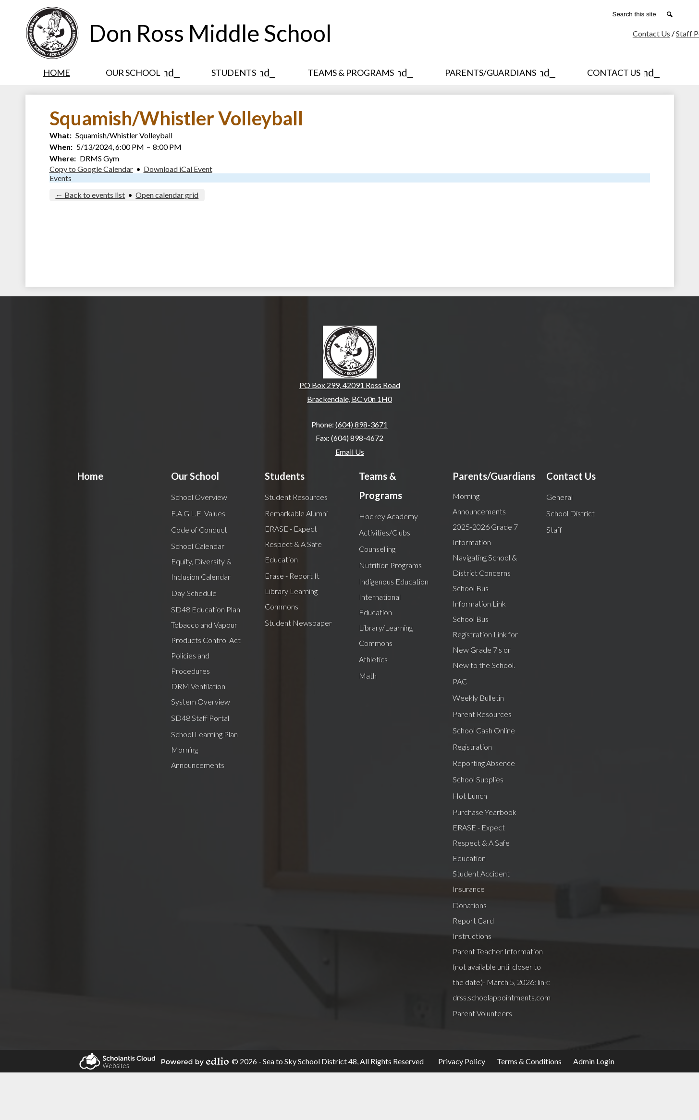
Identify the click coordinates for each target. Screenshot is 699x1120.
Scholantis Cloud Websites (116, 1061)
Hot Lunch (470, 795)
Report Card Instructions (473, 928)
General (559, 496)
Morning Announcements (197, 757)
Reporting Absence (484, 762)
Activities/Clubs (384, 532)
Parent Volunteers (482, 1013)
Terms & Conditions (529, 1061)
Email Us (349, 451)
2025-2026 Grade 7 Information (485, 534)
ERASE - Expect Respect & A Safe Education (293, 544)
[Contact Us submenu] (621, 72)
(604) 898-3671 (361, 424)
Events (60, 178)
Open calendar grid (166, 194)
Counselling (377, 548)
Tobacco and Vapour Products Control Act (206, 632)
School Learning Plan (204, 734)
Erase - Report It (292, 575)
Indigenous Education (394, 581)
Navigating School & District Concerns (485, 565)
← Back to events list (90, 194)
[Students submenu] (241, 72)
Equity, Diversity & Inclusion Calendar (201, 569)
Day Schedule (194, 592)
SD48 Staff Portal (200, 717)
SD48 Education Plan (205, 609)
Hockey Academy (388, 516)
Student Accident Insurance (481, 881)
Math (368, 675)
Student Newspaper (298, 622)
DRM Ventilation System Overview (200, 694)
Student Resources (296, 496)
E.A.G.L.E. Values (198, 513)
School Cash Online (484, 730)
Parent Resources (482, 713)
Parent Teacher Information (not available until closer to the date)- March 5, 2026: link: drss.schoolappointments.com (502, 974)
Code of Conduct (199, 529)
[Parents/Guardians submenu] (498, 72)
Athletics (373, 659)
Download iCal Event (178, 168)
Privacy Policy (461, 1061)
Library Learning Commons (291, 598)
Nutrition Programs (390, 565)
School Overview (199, 496)
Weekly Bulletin (478, 697)
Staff (554, 529)
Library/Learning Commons (386, 635)
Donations (470, 905)
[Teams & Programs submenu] (358, 72)
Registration (472, 746)
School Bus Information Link (479, 596)
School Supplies (478, 779)
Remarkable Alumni (296, 513)
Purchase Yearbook (484, 811)
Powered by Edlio (194, 1061)
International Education (380, 604)
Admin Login (593, 1061)
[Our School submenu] (141, 72)
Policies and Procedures (190, 663)
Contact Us (651, 33)
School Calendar (197, 545)
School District (570, 513)
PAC (460, 681)
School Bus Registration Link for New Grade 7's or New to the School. (485, 642)
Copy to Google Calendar (91, 168)
